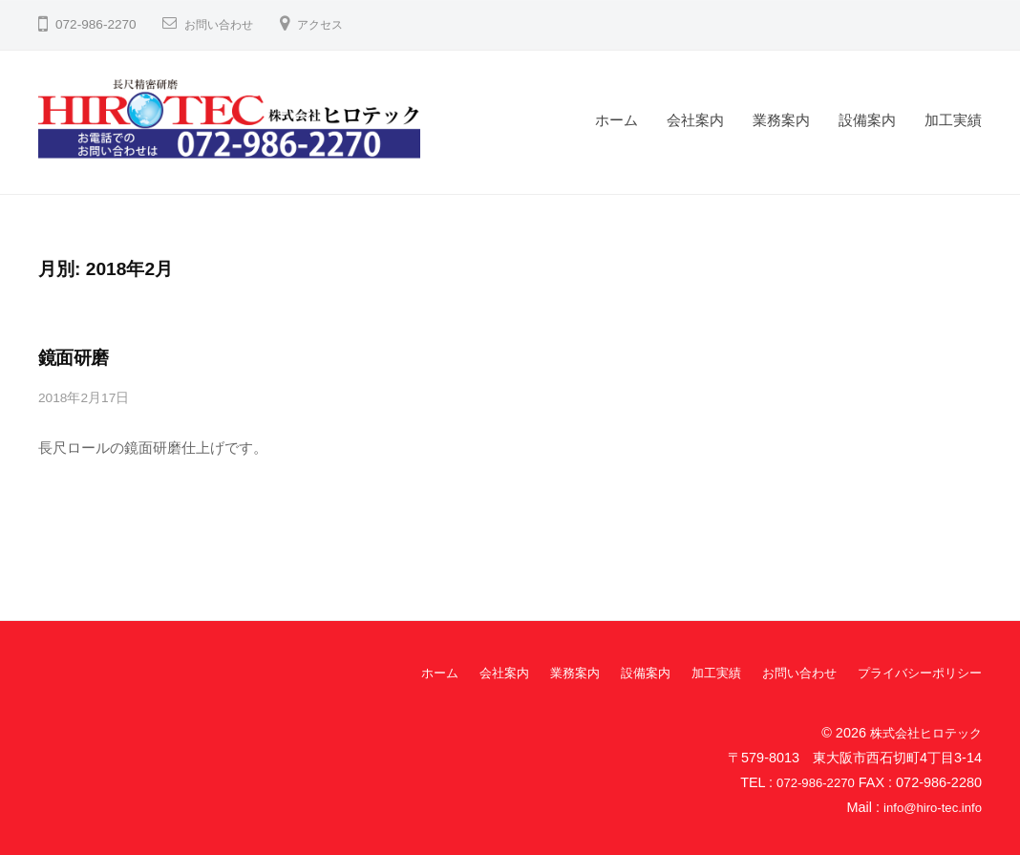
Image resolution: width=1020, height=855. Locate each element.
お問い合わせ (224, 24)
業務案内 (781, 120)
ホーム (616, 120)
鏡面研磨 (73, 358)
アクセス (335, 24)
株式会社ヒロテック (921, 730)
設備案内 (867, 120)
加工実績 (953, 120)
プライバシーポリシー (915, 671)
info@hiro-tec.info (928, 806)
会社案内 (695, 120)
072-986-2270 (812, 781)
